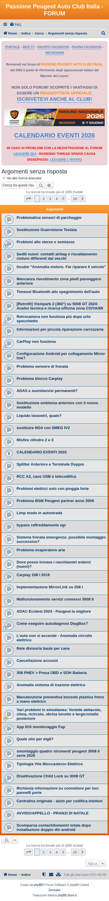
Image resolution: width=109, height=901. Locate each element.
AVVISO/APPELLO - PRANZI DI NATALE (53, 813)
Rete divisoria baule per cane (43, 648)
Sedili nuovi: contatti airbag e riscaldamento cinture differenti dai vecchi (57, 256)
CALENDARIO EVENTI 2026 (54, 135)
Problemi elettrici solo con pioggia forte (53, 488)
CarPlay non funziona (36, 341)
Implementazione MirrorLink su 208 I (50, 587)
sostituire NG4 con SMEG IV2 (43, 428)
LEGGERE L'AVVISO (66, 159)
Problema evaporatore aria (41, 550)
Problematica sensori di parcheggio (49, 217)
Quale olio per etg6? (35, 739)
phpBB (38, 885)
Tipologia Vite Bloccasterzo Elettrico (50, 764)
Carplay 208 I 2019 (33, 575)
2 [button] (43, 198)
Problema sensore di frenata (42, 366)
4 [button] (57, 198)
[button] (28, 198)
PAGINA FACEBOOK (87, 47)
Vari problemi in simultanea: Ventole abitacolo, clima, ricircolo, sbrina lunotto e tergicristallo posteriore (59, 714)
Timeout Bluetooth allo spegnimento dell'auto (58, 292)
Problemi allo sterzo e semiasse (45, 242)
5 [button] (63, 198)
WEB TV (29, 47)
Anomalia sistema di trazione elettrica (51, 685)
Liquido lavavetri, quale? (39, 415)
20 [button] (75, 198)
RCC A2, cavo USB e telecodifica (46, 476)
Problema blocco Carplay (39, 378)
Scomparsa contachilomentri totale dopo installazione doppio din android (54, 827)
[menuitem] (15, 24)
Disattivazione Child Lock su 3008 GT (51, 776)
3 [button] (50, 198)
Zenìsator (54, 890)
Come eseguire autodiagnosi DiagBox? (52, 623)
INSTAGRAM (54, 52)
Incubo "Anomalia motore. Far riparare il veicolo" (61, 267)
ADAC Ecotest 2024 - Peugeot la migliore (54, 611)
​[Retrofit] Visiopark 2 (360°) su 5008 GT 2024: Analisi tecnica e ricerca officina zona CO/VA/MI (60, 306)
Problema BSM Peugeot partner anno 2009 (55, 501)
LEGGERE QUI (24, 153)
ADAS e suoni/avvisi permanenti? (47, 391)
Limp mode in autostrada (39, 513)
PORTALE (12, 47)
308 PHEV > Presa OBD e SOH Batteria (52, 673)
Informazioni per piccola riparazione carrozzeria (60, 329)
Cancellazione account (37, 660)
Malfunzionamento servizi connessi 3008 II (55, 599)
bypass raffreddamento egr (41, 525)
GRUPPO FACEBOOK (53, 47)
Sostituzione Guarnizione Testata (47, 230)
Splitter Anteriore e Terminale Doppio (50, 464)
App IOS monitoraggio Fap (41, 727)
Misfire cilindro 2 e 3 (35, 440)
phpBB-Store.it (67, 895)
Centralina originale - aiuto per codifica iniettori (60, 801)
